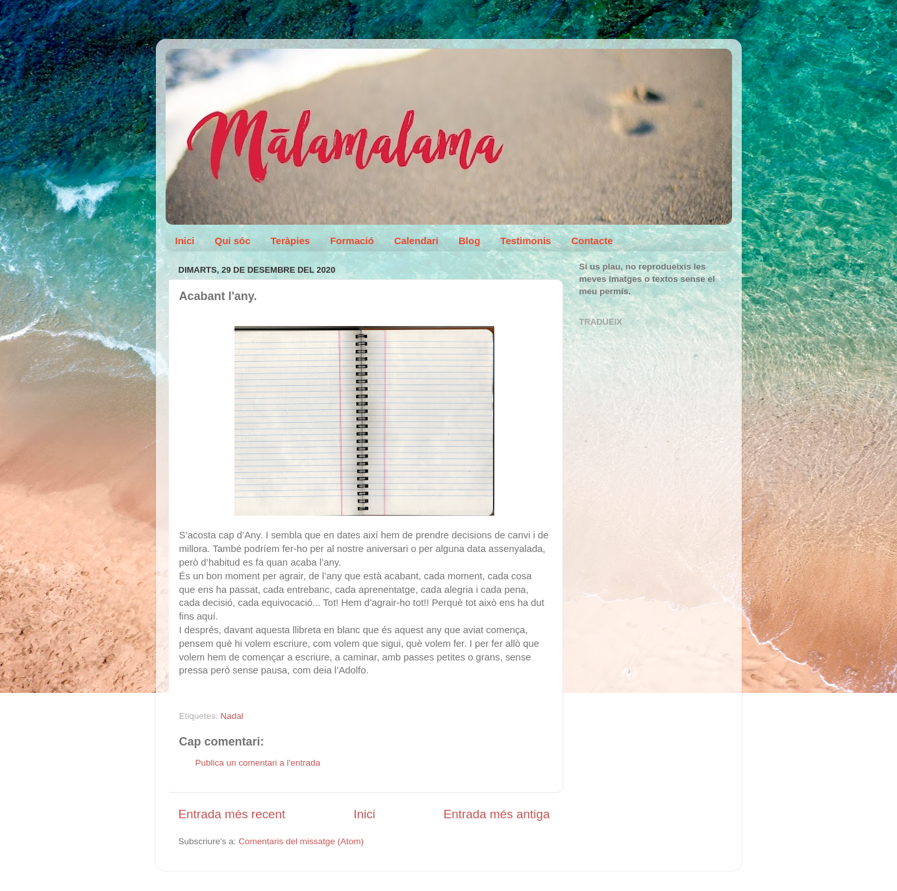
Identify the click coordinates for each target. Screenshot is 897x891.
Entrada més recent (232, 814)
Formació (352, 240)
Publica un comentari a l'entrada (258, 763)
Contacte (592, 240)
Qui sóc (233, 240)
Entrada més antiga (497, 814)
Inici (185, 240)
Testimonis (525, 240)
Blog (469, 240)
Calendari (416, 240)
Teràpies (290, 240)
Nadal (231, 716)
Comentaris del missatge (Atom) (301, 841)
